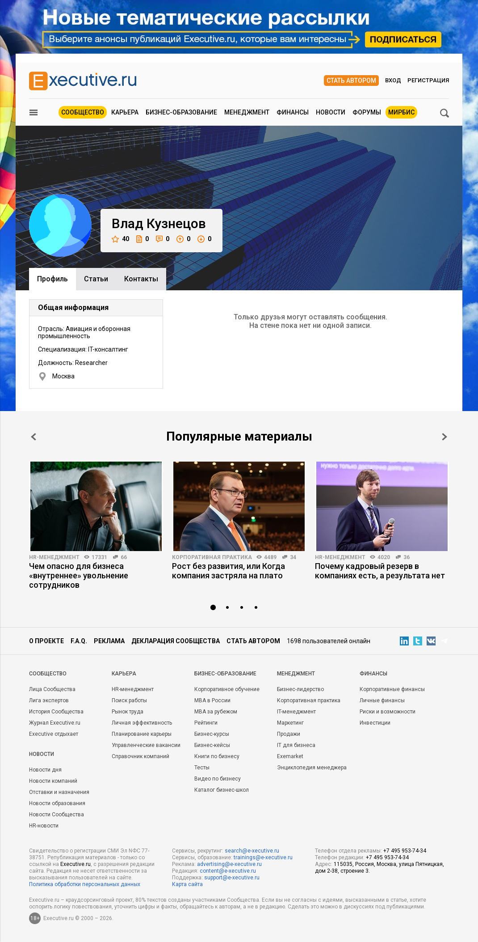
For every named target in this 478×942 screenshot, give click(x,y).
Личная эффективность (142, 723)
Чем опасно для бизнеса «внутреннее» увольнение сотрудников (78, 575)
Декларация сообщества (175, 641)
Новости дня (45, 770)
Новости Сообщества (56, 814)
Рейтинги (206, 723)
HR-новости (44, 826)
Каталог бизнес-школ (221, 790)
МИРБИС (401, 112)
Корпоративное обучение (227, 689)
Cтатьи (96, 279)
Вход (393, 80)
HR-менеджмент (54, 557)
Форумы (366, 112)
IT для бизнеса (296, 745)
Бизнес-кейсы (212, 745)
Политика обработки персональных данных (84, 884)
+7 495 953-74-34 (404, 851)
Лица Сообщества (52, 689)
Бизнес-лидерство (300, 689)
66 (124, 557)
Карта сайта (187, 884)
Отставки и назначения (59, 792)
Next (444, 437)
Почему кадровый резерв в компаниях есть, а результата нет (380, 570)
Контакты (141, 279)
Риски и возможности (387, 712)
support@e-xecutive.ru (232, 877)
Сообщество (82, 112)
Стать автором (351, 80)
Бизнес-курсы (211, 734)
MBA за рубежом (215, 712)
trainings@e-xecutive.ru (263, 857)
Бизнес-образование (181, 112)
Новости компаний (53, 781)
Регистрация (428, 80)
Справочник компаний (140, 756)
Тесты (202, 767)
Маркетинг (290, 723)
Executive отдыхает (53, 734)
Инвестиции (375, 723)
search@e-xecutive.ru (252, 851)
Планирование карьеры (142, 734)
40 (120, 239)
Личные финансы (382, 700)
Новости (330, 112)
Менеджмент (246, 112)
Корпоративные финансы (392, 689)
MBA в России (212, 700)
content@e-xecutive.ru (228, 871)
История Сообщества (56, 712)
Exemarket (290, 756)
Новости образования (57, 803)
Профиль (52, 279)
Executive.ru (75, 864)
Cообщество (48, 673)
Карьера (124, 112)
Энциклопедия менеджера (312, 767)
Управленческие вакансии (146, 745)
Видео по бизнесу (217, 779)
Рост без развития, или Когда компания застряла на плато (228, 570)
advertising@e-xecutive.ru (229, 864)
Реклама (109, 641)
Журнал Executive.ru (54, 723)
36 (406, 557)
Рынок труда (127, 712)
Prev (33, 437)
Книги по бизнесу (216, 756)
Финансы (293, 112)
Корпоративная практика (212, 557)
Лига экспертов (49, 700)
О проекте (46, 641)
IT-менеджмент (296, 712)
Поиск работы (129, 700)
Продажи (288, 734)
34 (293, 557)
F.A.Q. (79, 641)
